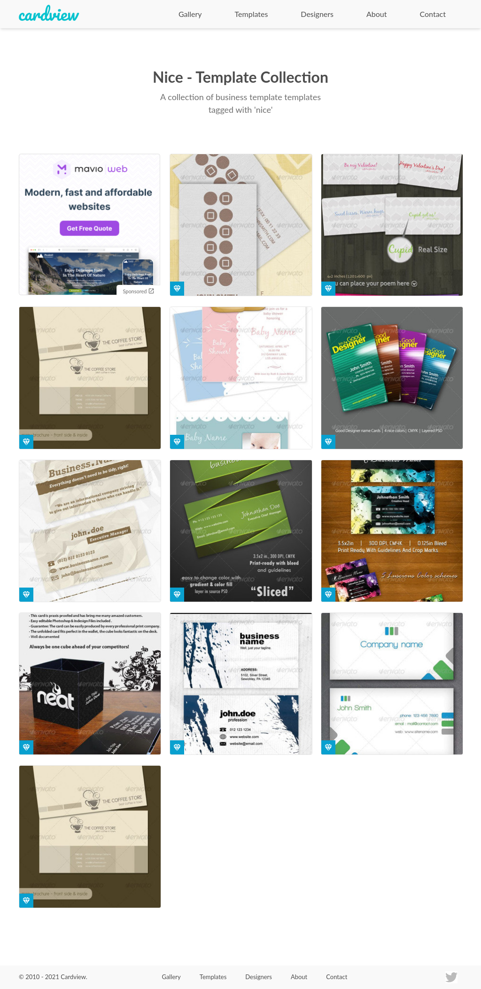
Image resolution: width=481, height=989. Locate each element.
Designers (317, 13)
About (376, 13)
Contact (433, 13)
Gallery (190, 13)
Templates (251, 13)
